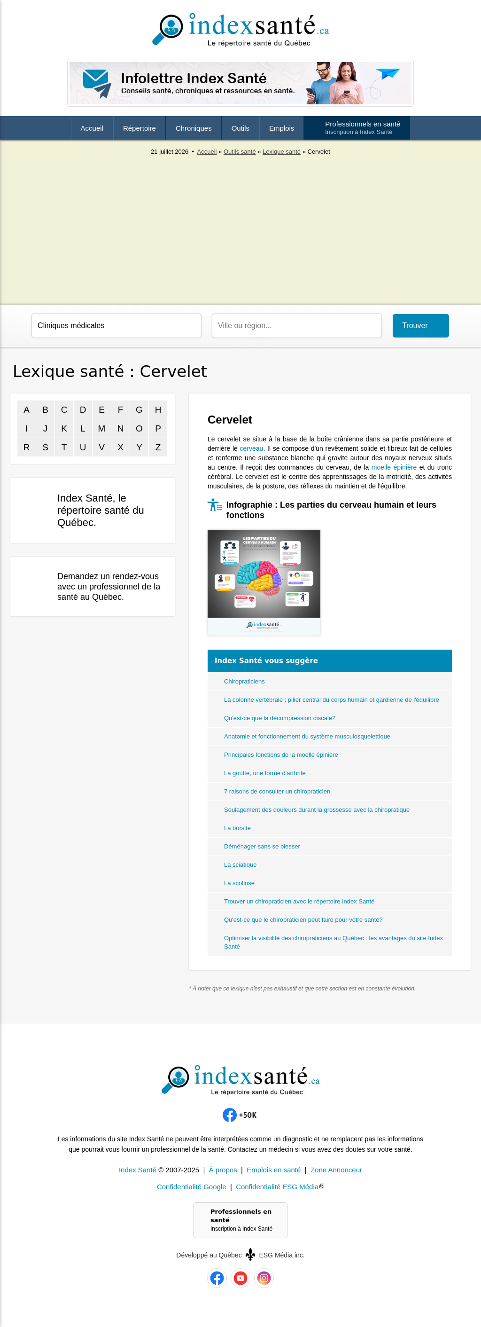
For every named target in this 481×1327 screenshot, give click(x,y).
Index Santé (137, 1170)
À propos (223, 1170)
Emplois (281, 128)
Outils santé (240, 151)
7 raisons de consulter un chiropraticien (277, 791)
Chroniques (194, 128)
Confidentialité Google (191, 1187)
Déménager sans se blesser (262, 846)
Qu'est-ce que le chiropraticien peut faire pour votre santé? (303, 919)
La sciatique (240, 864)
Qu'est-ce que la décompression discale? (279, 718)
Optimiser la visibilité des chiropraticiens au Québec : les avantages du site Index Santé (333, 942)
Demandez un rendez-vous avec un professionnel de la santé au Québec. (108, 587)
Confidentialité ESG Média (277, 1187)
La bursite (237, 828)
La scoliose (239, 883)
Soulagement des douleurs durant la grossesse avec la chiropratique (317, 809)
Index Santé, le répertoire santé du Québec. (100, 510)
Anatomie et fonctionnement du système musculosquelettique (307, 736)
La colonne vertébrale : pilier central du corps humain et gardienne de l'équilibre (331, 699)
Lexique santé (282, 151)
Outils (240, 128)
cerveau (252, 448)
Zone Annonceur (336, 1170)
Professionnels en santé (362, 127)
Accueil (92, 128)
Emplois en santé (274, 1170)
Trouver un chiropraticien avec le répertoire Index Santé (299, 901)
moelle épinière (394, 467)
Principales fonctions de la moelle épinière (281, 754)
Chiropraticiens (244, 681)
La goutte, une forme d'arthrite (265, 773)
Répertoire (139, 128)
